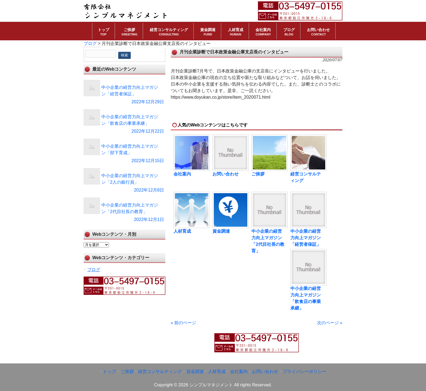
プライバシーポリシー (304, 371)
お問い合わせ (225, 174)
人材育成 (182, 231)
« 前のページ (183, 322)
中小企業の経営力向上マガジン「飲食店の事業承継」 (305, 298)
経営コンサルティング (305, 177)
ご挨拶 (257, 174)
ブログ (93, 269)
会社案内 (182, 174)
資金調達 (221, 231)
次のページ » (329, 322)
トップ (109, 371)
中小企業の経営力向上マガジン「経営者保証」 (305, 238)
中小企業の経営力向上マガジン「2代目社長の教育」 (267, 241)
